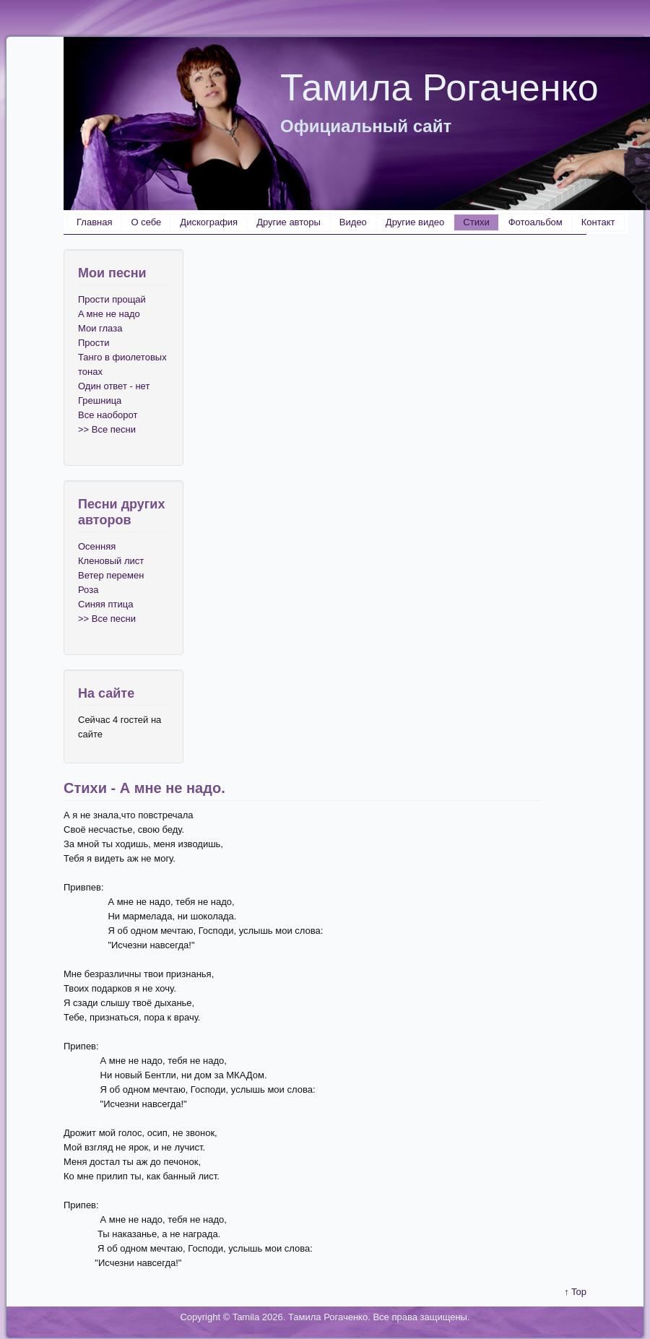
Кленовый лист (111, 560)
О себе (146, 222)
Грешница (99, 400)
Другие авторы (288, 222)
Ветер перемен (111, 575)
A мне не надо (109, 313)
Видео (353, 222)
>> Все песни (107, 429)
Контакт (598, 222)
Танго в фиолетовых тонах (122, 364)
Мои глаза (100, 328)
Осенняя (97, 546)
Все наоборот (107, 415)
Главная (94, 222)
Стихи (476, 222)
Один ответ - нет (114, 386)
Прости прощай (112, 299)
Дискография (209, 222)
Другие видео (415, 222)
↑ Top (575, 1291)
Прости (94, 342)
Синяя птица (105, 604)
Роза (88, 589)
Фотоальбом (535, 222)
